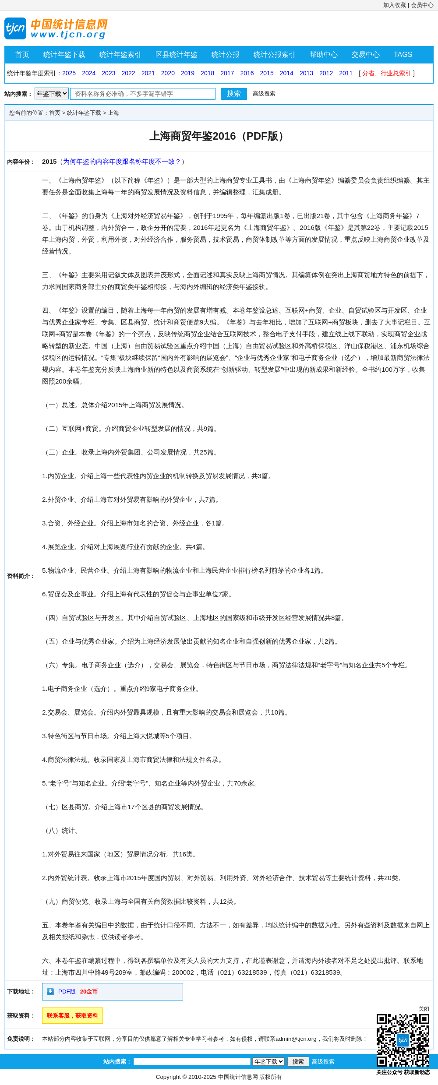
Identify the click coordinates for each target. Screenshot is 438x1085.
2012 (326, 73)
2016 (247, 73)
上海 (113, 112)
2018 (207, 73)
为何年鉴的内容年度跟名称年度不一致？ (122, 161)
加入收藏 (394, 5)
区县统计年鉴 (176, 54)
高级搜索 (264, 93)
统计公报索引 (275, 54)
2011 (346, 73)
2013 (306, 73)
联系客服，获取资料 (72, 1015)
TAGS (403, 54)
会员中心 (422, 5)
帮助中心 (324, 54)
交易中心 (366, 54)
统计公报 (226, 54)
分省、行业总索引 (386, 73)
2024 (88, 73)
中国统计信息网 (238, 1077)
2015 (267, 73)
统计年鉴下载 (64, 54)
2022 (128, 73)
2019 (187, 73)
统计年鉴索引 (120, 54)
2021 (148, 73)
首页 (22, 54)
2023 (108, 73)
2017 (227, 73)
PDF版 (67, 991)
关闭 (424, 1009)
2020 (168, 73)
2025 (69, 73)
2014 (286, 73)
